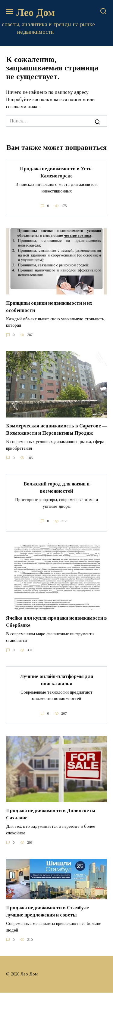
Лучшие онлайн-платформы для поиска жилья (56, 679)
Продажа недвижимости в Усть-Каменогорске (56, 172)
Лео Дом (35, 12)
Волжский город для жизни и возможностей (56, 487)
